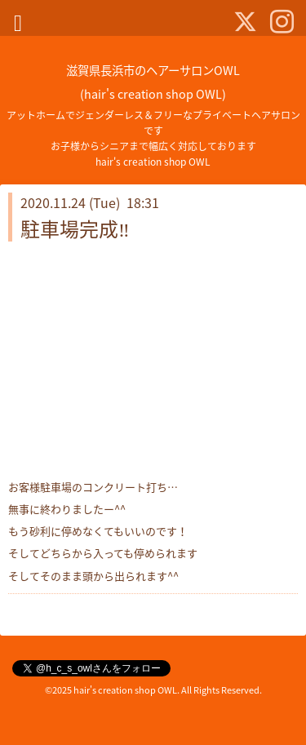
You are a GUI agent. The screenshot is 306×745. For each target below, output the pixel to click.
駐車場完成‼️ (75, 228)
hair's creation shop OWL (125, 690)
